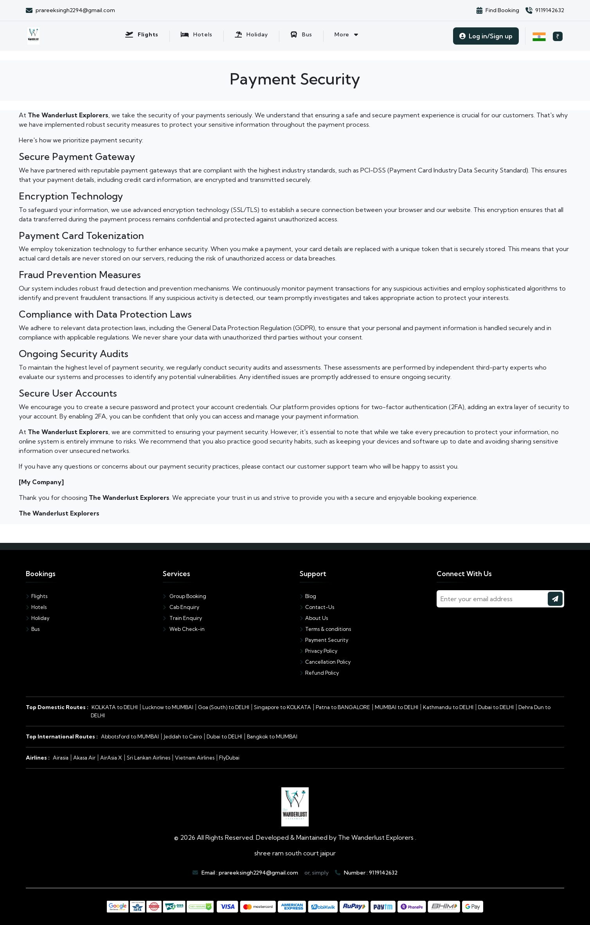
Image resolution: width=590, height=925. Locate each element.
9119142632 (383, 872)
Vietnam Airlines (194, 757)
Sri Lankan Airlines (148, 757)
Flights (36, 596)
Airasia (60, 757)
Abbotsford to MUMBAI (130, 736)
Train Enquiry (182, 618)
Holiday (37, 618)
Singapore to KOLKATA (282, 707)
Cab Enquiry (181, 607)
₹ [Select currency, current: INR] (557, 36)
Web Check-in (184, 629)
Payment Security (324, 640)
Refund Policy (319, 673)
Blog (308, 596)
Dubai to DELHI (496, 707)
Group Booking (184, 596)
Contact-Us (317, 607)
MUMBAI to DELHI (396, 707)
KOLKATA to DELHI (115, 707)
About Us (314, 618)
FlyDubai (229, 757)
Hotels (36, 607)
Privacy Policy (318, 651)
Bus (33, 629)
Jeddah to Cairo (183, 736)
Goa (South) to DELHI (223, 707)
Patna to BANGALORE (343, 707)
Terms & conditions (325, 629)
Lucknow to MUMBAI (167, 707)
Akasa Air (84, 757)
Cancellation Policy (325, 662)
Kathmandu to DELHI (448, 707)
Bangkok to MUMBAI (272, 736)
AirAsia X (111, 757)
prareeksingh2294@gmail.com (258, 872)
